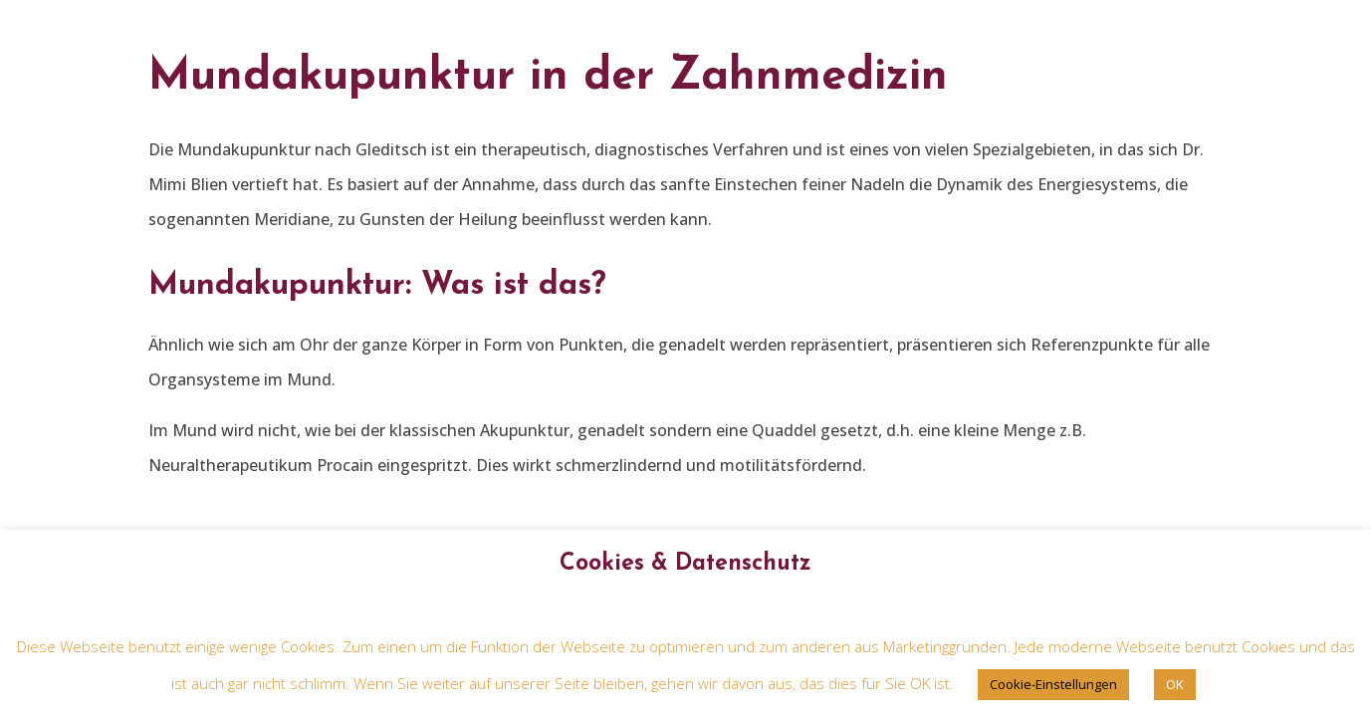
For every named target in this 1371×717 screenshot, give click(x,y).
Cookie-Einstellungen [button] (1053, 684)
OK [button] (1175, 684)
